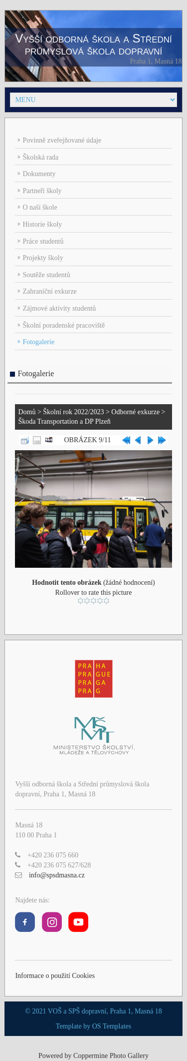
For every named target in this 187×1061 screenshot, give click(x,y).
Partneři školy (41, 191)
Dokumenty (38, 174)
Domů (26, 412)
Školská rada (40, 157)
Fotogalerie (38, 342)
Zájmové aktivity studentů (59, 308)
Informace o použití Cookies (55, 975)
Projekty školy (42, 258)
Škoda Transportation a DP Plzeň (64, 421)
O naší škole (39, 207)
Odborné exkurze (135, 412)
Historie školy (42, 224)
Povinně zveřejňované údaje (61, 140)
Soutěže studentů (46, 275)
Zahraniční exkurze (49, 291)
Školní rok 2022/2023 (73, 412)
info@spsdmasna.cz (57, 875)
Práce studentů (42, 241)
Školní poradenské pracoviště (63, 325)
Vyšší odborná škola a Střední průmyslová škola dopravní (93, 44)
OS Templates (111, 1026)
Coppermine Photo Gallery (111, 1055)
